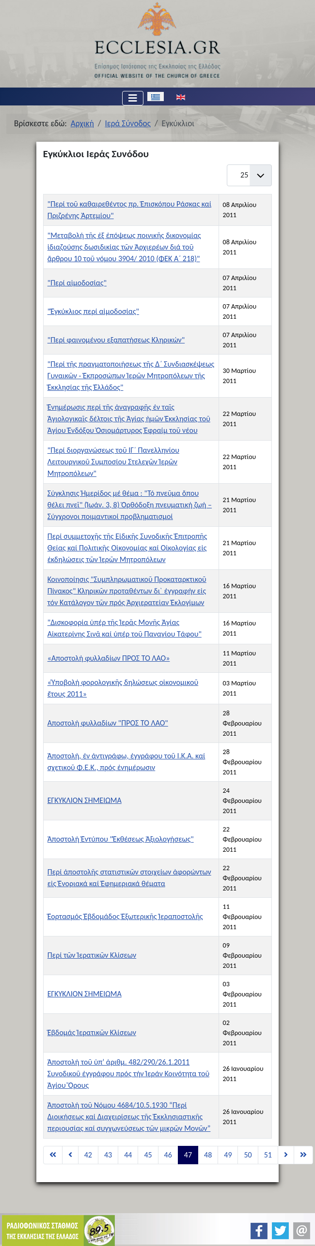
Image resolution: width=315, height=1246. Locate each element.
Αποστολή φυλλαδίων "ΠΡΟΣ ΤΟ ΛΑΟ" (107, 722)
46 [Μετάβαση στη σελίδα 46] (168, 1154)
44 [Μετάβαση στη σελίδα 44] (128, 1154)
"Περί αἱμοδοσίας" (77, 282)
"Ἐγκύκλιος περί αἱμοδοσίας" (93, 311)
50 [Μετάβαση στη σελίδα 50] (248, 1154)
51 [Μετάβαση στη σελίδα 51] (268, 1154)
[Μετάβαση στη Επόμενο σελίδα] (286, 1155)
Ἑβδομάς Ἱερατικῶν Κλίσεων (91, 1032)
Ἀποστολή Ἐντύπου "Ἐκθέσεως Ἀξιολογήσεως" (120, 839)
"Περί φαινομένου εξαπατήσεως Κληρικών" (116, 339)
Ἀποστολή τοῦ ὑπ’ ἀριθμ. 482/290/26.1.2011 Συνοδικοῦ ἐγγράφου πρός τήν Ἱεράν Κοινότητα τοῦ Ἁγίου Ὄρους (128, 1073)
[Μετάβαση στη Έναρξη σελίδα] (53, 1155)
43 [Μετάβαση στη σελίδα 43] (108, 1154)
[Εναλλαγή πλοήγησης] (132, 98)
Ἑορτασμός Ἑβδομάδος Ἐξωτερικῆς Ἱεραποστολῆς (125, 916)
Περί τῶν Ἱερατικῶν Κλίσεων (91, 955)
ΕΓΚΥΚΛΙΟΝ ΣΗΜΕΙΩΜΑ (84, 800)
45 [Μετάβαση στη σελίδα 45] (148, 1154)
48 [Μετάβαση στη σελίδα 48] (208, 1154)
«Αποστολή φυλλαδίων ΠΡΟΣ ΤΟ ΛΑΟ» (108, 658)
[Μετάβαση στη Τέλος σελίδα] (303, 1155)
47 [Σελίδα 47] (188, 1154)
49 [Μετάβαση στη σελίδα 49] (228, 1154)
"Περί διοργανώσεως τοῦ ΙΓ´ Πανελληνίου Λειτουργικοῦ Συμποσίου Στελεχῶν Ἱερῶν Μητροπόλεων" (113, 461)
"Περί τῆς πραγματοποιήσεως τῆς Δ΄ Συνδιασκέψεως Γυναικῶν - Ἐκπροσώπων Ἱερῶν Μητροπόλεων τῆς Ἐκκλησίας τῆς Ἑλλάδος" (130, 375)
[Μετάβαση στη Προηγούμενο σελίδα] (70, 1155)
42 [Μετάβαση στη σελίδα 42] (88, 1154)
